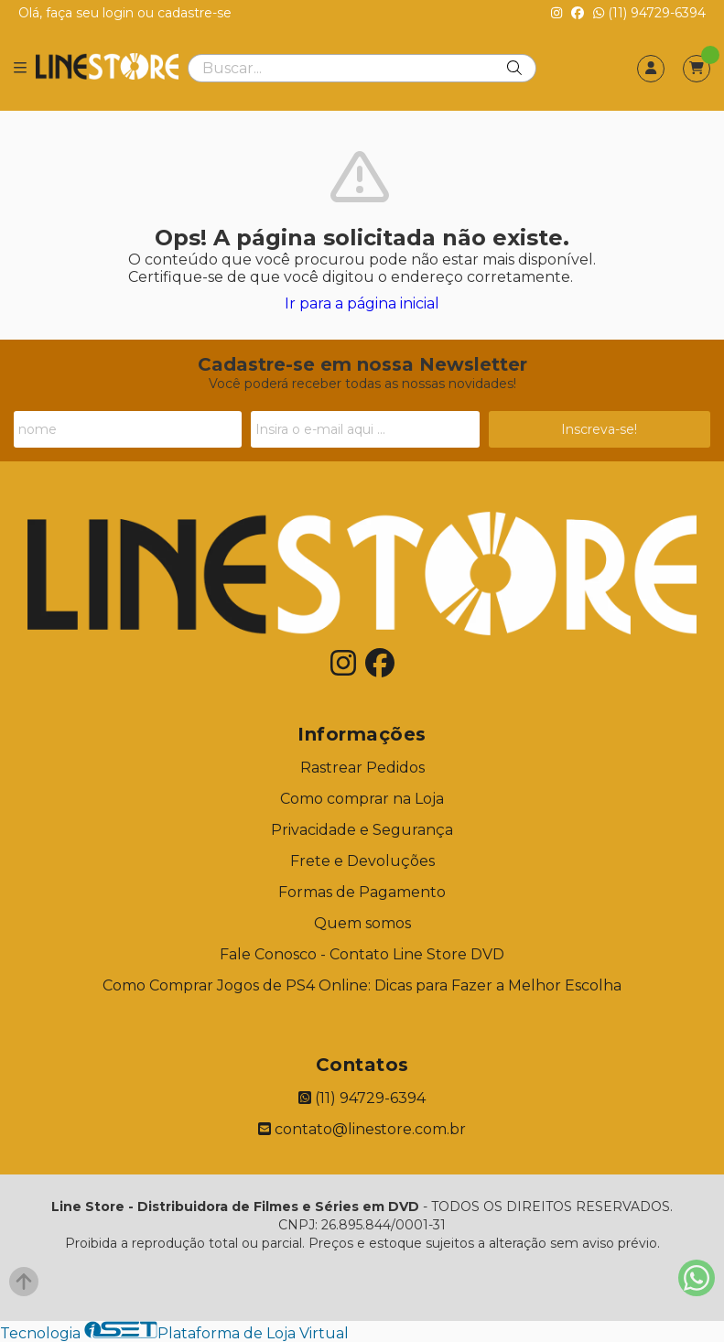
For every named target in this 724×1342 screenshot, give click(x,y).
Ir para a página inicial (362, 303)
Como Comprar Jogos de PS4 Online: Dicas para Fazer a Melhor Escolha (362, 985)
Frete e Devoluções (362, 861)
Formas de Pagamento (362, 892)
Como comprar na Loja (362, 798)
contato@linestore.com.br (362, 1129)
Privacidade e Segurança (362, 830)
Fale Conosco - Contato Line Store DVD (362, 954)
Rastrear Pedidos (362, 767)
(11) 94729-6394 (649, 13)
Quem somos (362, 923)
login (120, 13)
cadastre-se (194, 13)
